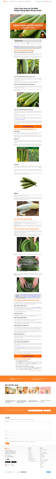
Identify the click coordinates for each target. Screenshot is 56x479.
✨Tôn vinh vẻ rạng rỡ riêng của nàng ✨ (45, 401)
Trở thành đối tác (38, 1)
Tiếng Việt (44, 1)
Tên (6, 431)
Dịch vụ (16, 1)
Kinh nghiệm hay (27, 1)
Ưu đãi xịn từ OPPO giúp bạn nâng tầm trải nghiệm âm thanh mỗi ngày (22, 401)
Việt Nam (50, 1)
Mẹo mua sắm (22, 6)
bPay (23, 1)
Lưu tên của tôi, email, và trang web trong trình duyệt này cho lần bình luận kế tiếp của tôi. (21, 441)
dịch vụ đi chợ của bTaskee (20, 119)
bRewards (20, 1)
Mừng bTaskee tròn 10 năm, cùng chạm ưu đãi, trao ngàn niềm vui (10, 401)
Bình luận (6, 421)
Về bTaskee (12, 1)
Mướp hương (16, 46)
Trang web (7, 438)
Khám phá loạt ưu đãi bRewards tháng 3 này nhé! (33, 401)
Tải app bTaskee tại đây (28, 126)
